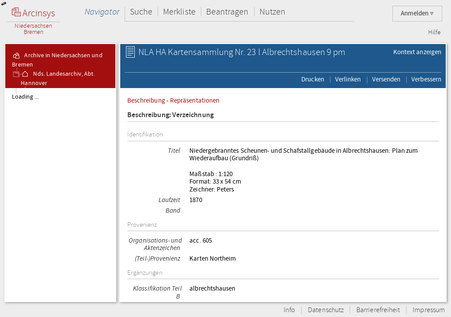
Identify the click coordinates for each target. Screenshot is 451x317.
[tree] (60, 194)
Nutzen (272, 11)
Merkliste (179, 11)
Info (289, 310)
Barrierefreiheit (378, 310)
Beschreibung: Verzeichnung (170, 115)
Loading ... (25, 97)
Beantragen (227, 11)
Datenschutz (326, 310)
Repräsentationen (194, 100)
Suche (141, 11)
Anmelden (417, 13)
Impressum (429, 310)
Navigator (102, 11)
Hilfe (434, 33)
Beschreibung (146, 100)
